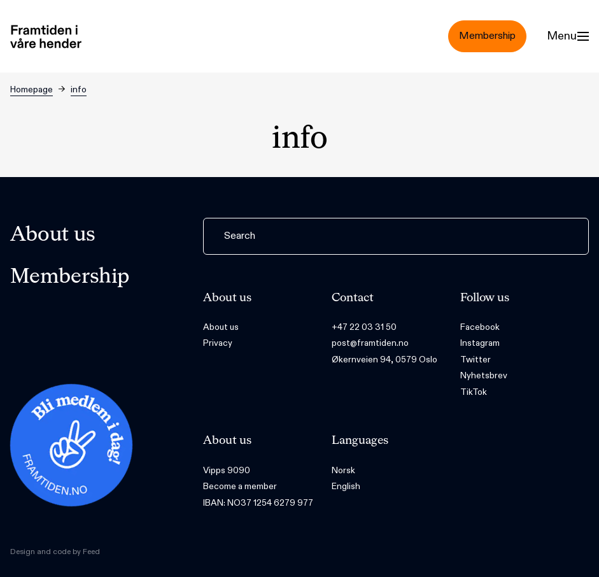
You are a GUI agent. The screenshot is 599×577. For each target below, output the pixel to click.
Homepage (31, 89)
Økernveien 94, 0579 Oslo (384, 359)
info (79, 89)
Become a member (240, 486)
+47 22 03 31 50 (364, 327)
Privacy (217, 343)
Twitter (475, 359)
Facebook (480, 327)
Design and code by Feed (55, 551)
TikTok (473, 392)
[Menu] (568, 36)
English (346, 486)
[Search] (396, 236)
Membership (69, 277)
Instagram (480, 343)
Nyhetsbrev (483, 375)
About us (52, 235)
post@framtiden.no (370, 343)
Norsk (343, 470)
